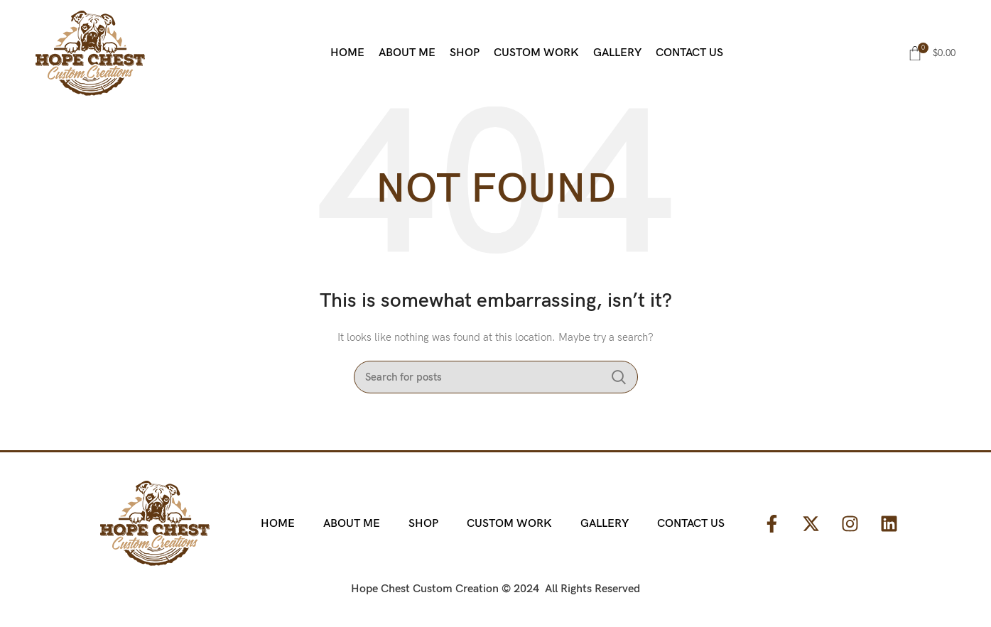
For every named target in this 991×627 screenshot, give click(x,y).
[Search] (496, 377)
